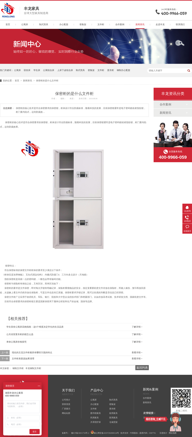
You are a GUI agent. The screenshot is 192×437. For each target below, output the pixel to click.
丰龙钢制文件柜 (33, 368)
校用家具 (113, 413)
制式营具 (43, 24)
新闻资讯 (140, 24)
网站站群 (66, 413)
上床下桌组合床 (65, 70)
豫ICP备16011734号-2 (80, 433)
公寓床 (24, 24)
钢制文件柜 (18, 368)
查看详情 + (137, 352)
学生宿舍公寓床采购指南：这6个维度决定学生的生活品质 (35, 327)
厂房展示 (66, 408)
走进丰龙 (160, 24)
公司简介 (66, 400)
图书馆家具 (95, 413)
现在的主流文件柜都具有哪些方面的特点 (32, 352)
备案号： (66, 433)
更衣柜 (110, 70)
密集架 (83, 24)
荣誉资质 (66, 404)
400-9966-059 (174, 13)
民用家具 (94, 417)
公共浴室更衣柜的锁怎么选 (19, 334)
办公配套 (63, 24)
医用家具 (113, 417)
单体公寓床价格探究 (16, 342)
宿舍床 (27, 70)
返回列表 (142, 367)
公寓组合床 (48, 70)
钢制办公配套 (123, 70)
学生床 (36, 70)
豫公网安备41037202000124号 (105, 432)
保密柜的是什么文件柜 (47, 80)
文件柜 (100, 24)
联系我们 (180, 24)
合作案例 (119, 24)
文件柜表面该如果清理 (23, 358)
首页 (8, 24)
